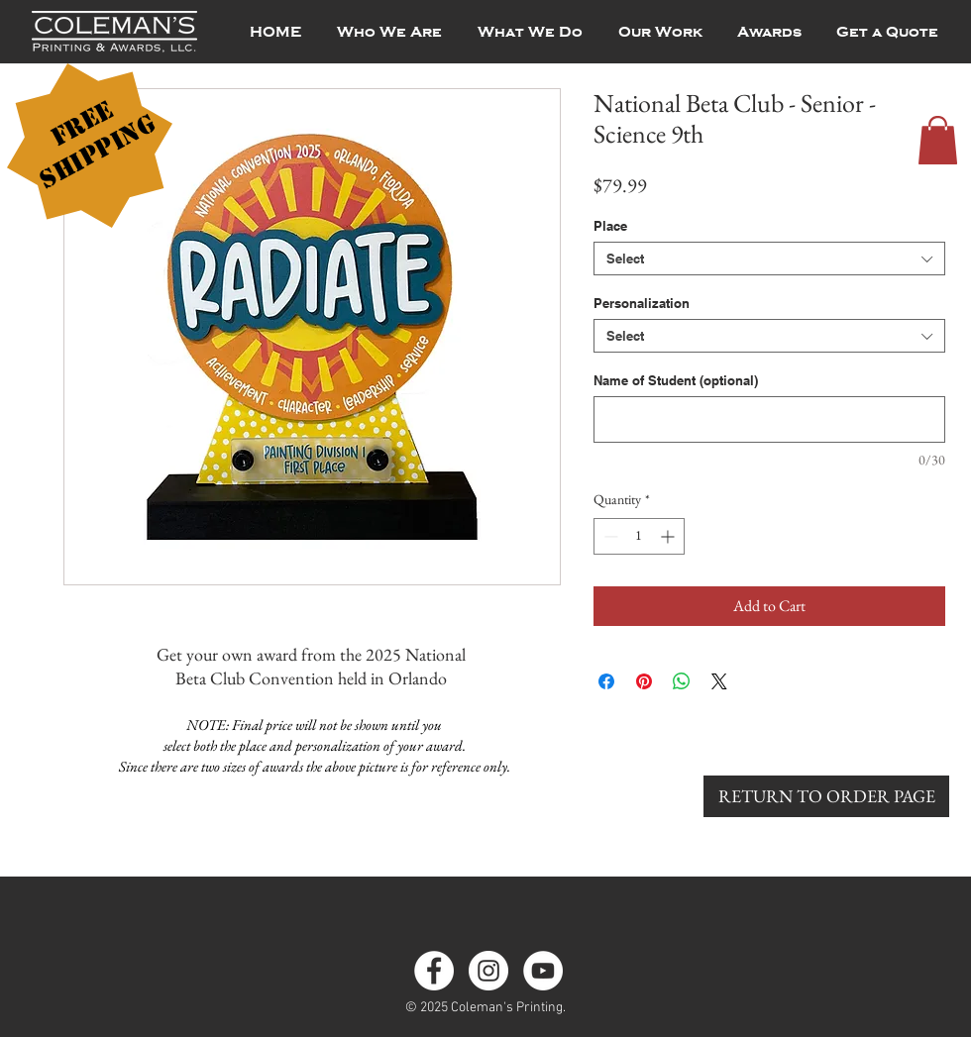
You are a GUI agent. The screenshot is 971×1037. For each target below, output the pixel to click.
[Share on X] (719, 681)
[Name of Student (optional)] (769, 419)
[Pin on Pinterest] (644, 681)
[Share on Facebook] (606, 681)
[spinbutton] (639, 536)
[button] (937, 140)
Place (610, 226)
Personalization (641, 303)
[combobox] (769, 258)
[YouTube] (543, 970)
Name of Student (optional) (675, 380)
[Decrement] (608, 536)
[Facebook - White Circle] (434, 970)
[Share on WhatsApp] (682, 681)
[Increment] (669, 536)
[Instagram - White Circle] (488, 970)
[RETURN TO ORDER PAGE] (826, 796)
